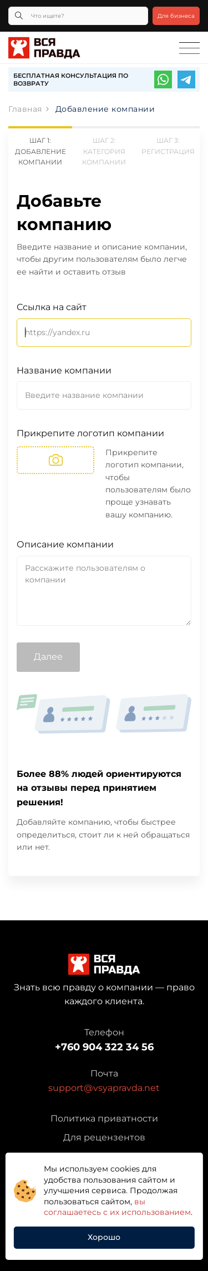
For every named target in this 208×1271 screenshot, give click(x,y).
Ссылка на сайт (52, 307)
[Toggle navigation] (189, 48)
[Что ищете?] (78, 16)
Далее (48, 656)
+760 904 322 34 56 (104, 1047)
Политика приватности (104, 1118)
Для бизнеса (176, 15)
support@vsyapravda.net (104, 1088)
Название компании (64, 370)
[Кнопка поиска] (18, 16)
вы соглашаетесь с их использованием (117, 1207)
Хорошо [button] (104, 1237)
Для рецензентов (104, 1137)
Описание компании (65, 544)
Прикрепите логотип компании (90, 433)
